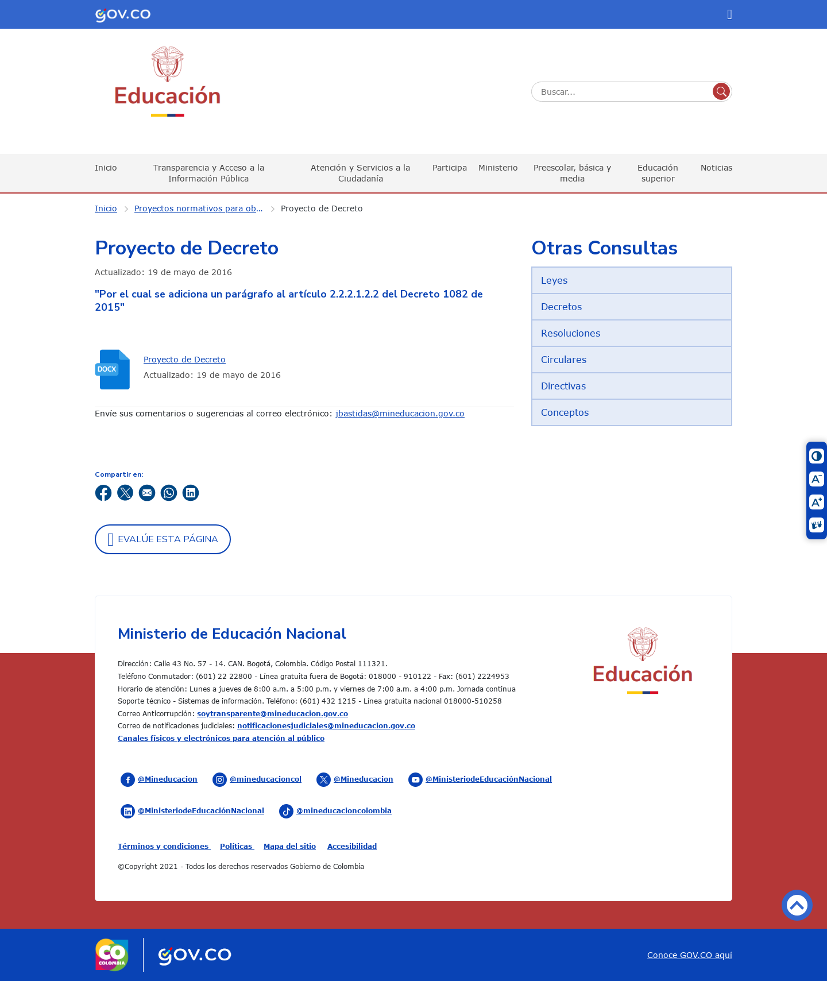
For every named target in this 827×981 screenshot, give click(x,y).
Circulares (563, 359)
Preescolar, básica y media (572, 173)
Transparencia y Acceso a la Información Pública (208, 173)
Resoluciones (570, 333)
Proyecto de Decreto (322, 208)
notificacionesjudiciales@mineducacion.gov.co (326, 725)
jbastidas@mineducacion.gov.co (400, 413)
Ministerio (498, 167)
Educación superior (657, 173)
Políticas (237, 846)
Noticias (716, 167)
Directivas (563, 386)
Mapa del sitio (290, 846)
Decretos (561, 307)
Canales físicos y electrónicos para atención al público (221, 738)
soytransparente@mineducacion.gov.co (272, 713)
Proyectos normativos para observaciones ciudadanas (206, 208)
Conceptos (565, 412)
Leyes (554, 280)
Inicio (106, 167)
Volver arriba (797, 905)
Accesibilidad (352, 846)
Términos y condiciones (164, 846)
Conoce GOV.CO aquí (689, 955)
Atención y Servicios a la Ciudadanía (360, 173)
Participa (449, 167)
